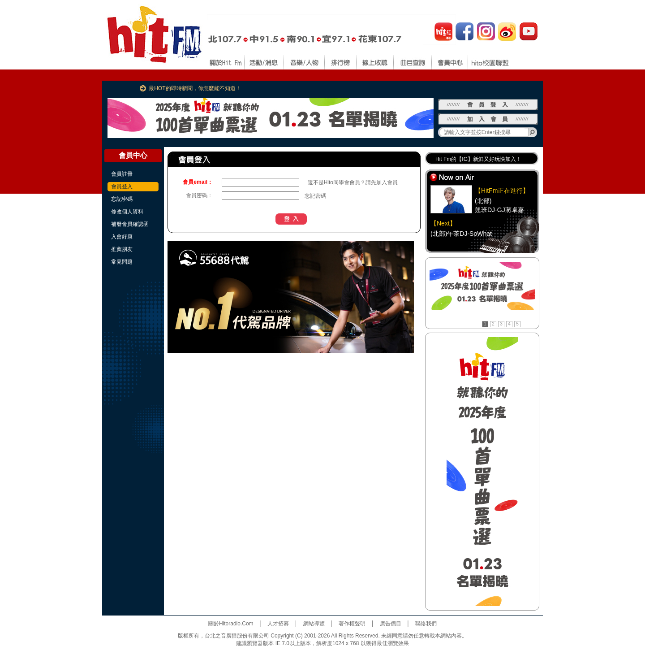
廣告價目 (390, 623)
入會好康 (122, 237)
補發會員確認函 (130, 224)
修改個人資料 (127, 211)
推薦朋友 (122, 249)
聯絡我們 (426, 623)
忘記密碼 (122, 199)
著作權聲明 (352, 623)
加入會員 (387, 182)
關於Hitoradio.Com (231, 623)
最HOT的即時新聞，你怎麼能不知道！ (195, 88)
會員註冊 (122, 174)
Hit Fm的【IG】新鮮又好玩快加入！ (478, 159)
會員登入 (122, 186)
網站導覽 (314, 623)
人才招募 (278, 623)
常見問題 (122, 262)
